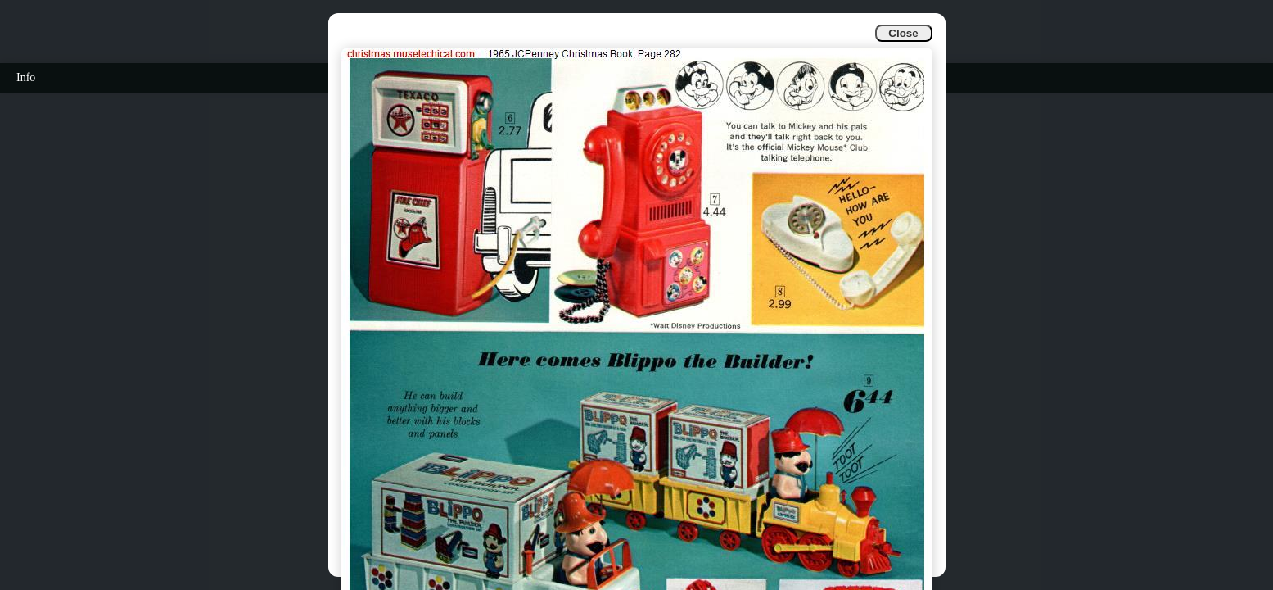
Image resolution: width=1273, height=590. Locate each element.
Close (903, 33)
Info (25, 77)
